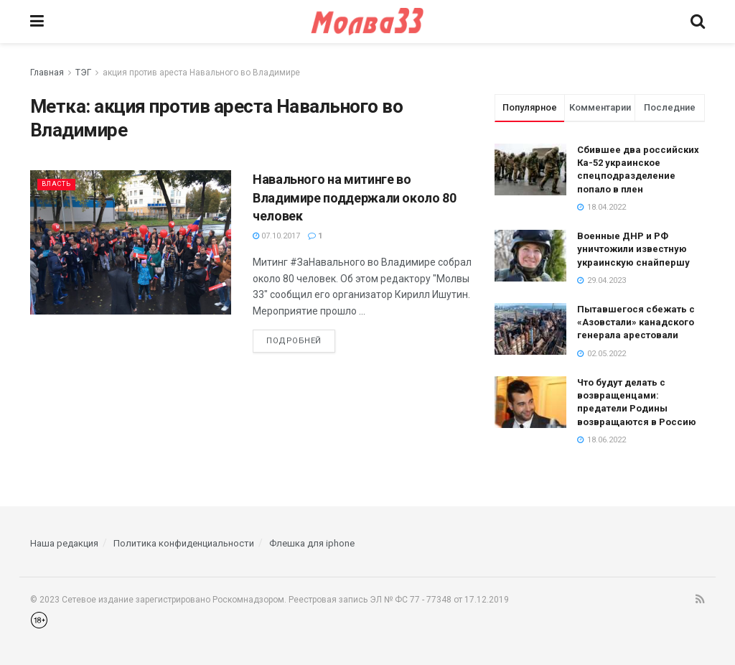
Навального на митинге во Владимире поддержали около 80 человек (355, 197)
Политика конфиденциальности (183, 543)
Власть (60, 183)
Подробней (294, 340)
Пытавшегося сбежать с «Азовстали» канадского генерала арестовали (636, 322)
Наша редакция (64, 543)
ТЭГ (83, 73)
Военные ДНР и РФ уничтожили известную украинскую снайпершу (633, 249)
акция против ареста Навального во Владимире (201, 73)
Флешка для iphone (312, 543)
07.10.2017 (276, 236)
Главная (47, 73)
